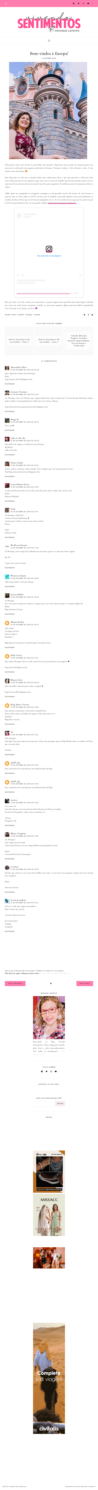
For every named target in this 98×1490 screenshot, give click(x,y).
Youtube (52, 973)
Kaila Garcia (16, 655)
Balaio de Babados (12, 496)
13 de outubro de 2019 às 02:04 (25, 370)
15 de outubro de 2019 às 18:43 (25, 869)
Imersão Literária (11, 887)
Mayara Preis (17, 680)
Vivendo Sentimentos (17, 1486)
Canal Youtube (31, 643)
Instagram (27, 854)
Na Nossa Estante (19, 545)
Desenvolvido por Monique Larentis (80, 1486)
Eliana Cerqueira (18, 833)
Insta (49, 643)
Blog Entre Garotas (20, 704)
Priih (13, 509)
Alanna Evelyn (17, 622)
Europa (21, 315)
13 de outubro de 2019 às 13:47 (24, 512)
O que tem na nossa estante (15, 563)
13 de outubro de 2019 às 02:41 (25, 394)
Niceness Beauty (18, 575)
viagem (37, 315)
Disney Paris (11, 315)
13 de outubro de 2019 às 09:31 (25, 465)
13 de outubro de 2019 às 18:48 (25, 578)
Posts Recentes (15, 983)
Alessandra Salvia (19, 367)
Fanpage (8, 924)
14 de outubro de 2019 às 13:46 (25, 803)
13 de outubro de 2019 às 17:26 (25, 548)
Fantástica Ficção (16, 609)
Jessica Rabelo (17, 594)
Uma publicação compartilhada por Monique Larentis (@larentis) (43, 293)
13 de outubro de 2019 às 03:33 (25, 422)
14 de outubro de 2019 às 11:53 (24, 735)
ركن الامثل (15, 762)
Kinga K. (15, 419)
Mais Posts (85, 983)
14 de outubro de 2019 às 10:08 (25, 707)
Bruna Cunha (17, 462)
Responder (10, 384)
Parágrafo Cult (10, 821)
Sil (12, 732)
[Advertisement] (49, 1295)
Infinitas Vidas (10, 533)
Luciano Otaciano (19, 392)
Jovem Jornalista (18, 900)
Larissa (14, 800)
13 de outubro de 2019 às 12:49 (25, 487)
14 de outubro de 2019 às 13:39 (25, 765)
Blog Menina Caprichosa (14, 643)
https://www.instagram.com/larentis (62, 203)
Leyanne (15, 866)
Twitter (68, 973)
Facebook (42, 643)
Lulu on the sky (18, 438)
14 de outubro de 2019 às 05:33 (25, 597)
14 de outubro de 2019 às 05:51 (25, 625)
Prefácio (8, 750)
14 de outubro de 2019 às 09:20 (25, 683)
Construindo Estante (13, 854)
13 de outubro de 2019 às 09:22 (25, 441)
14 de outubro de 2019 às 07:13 (24, 658)
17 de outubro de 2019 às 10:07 (24, 903)
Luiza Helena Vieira (20, 484)
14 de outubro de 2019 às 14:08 (25, 836)
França (29, 315)
